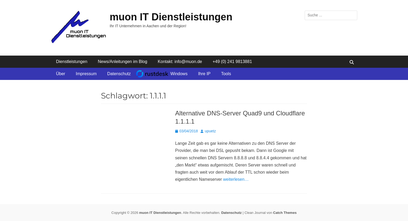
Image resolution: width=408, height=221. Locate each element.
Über (60, 73)
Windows (179, 73)
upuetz (210, 131)
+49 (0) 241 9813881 (232, 61)
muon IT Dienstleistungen (171, 16)
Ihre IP (204, 73)
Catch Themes (285, 213)
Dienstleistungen (71, 61)
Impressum (86, 73)
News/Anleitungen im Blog (122, 61)
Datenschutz (119, 73)
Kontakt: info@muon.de (180, 61)
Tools (226, 73)
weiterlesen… (236, 179)
